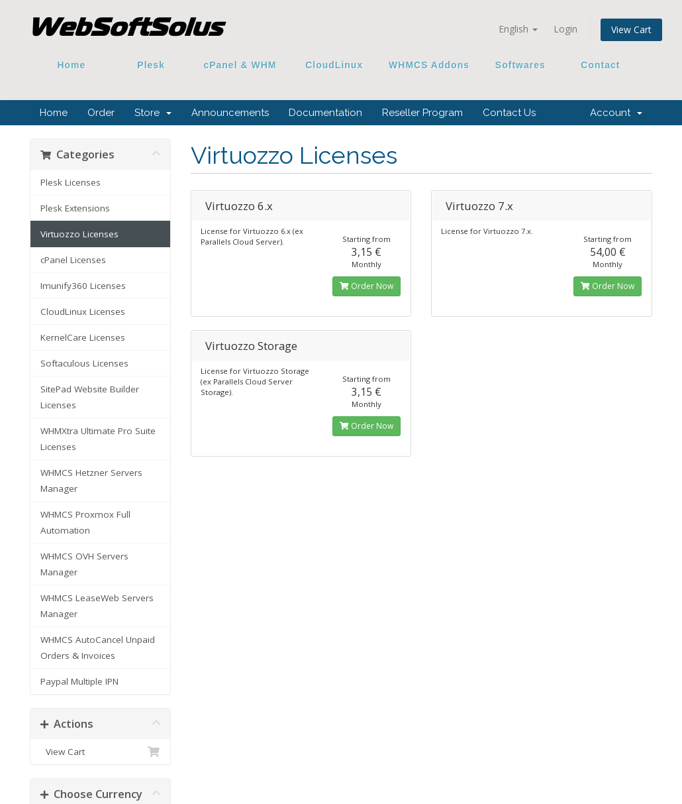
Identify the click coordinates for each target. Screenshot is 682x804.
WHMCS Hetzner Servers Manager (91, 480)
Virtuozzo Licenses (79, 234)
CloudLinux (334, 65)
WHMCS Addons (429, 65)
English (518, 29)
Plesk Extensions (75, 208)
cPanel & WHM (240, 65)
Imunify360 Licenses (83, 286)
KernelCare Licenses (82, 337)
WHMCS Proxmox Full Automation (85, 522)
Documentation (325, 113)
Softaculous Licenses (84, 363)
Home (71, 65)
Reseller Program (422, 113)
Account (616, 113)
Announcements (230, 113)
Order (101, 113)
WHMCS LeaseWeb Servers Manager (97, 606)
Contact (595, 65)
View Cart (631, 29)
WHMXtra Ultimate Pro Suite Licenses (98, 439)
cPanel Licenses (73, 260)
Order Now (366, 286)
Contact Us (509, 113)
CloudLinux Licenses (82, 311)
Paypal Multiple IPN (79, 681)
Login (565, 29)
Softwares (520, 65)
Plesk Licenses (70, 182)
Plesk (151, 65)
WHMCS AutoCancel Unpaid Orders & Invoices (97, 647)
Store (152, 113)
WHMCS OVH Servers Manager (84, 564)
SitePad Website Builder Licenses (89, 397)
